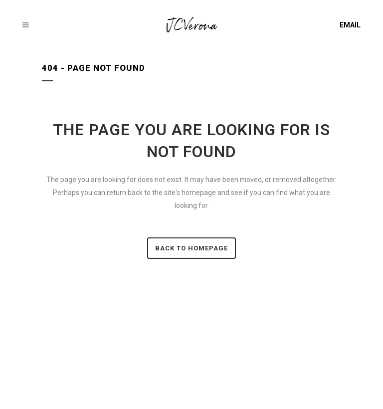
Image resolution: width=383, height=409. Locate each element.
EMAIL (350, 25)
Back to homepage (191, 248)
